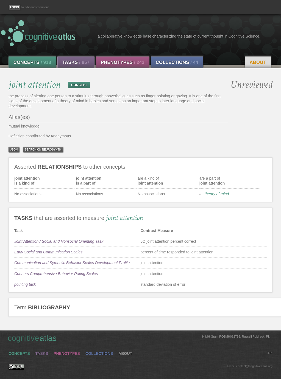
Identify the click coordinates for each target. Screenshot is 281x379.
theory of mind (217, 194)
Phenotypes (122, 62)
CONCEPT (79, 85)
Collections (177, 62)
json (14, 149)
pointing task (25, 284)
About (258, 62)
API (270, 353)
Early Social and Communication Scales (48, 252)
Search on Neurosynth (43, 149)
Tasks (76, 62)
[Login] (15, 7)
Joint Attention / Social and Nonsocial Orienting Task (58, 241)
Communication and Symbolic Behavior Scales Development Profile (72, 263)
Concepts (32, 62)
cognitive (139, 338)
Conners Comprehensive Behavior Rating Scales (56, 273)
